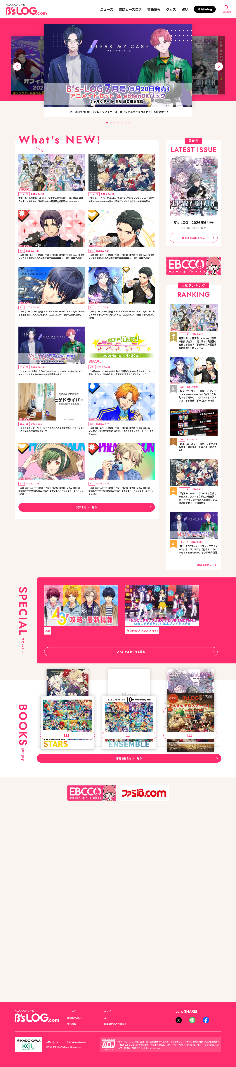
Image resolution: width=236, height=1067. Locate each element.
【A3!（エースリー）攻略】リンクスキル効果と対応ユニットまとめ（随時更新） (198, 456)
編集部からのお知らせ (117, 1024)
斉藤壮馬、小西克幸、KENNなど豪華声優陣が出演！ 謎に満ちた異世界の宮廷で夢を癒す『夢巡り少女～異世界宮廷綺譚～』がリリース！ (50, 203)
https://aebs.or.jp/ (153, 1047)
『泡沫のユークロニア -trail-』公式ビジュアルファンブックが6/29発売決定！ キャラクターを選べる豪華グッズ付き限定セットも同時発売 (121, 203)
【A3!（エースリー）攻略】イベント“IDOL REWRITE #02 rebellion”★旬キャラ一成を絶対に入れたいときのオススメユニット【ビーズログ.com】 (121, 527)
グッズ (171, 9)
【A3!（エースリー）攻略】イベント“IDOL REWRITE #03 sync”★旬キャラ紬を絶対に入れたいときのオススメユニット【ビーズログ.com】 (51, 331)
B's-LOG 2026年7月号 (117, 795)
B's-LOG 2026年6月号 (193, 222)
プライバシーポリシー (80, 1042)
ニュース (106, 9)
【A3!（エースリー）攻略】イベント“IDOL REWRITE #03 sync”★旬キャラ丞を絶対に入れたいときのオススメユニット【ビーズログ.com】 (121, 267)
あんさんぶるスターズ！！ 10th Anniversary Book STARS (67, 900)
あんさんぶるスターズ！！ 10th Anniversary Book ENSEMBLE (129, 900)
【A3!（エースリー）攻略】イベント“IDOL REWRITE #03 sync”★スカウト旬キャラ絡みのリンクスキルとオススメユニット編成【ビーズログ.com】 (121, 333)
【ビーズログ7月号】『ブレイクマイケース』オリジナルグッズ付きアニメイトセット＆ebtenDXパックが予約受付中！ (51, 399)
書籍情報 (154, 9)
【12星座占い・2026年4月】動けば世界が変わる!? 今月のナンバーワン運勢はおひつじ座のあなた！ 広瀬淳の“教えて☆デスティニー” (121, 399)
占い (185, 9)
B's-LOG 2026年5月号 (179, 898)
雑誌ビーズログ (130, 9)
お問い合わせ (53, 1042)
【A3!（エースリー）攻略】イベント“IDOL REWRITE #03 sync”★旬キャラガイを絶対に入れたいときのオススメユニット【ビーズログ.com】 (51, 267)
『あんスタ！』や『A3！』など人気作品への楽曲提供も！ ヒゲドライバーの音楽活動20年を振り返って (51, 463)
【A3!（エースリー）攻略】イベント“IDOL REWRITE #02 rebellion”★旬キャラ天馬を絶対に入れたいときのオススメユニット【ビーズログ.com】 (121, 463)
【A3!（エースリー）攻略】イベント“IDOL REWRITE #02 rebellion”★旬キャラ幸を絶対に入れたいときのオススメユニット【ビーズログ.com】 (51, 527)
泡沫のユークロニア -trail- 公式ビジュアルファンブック (67, 797)
